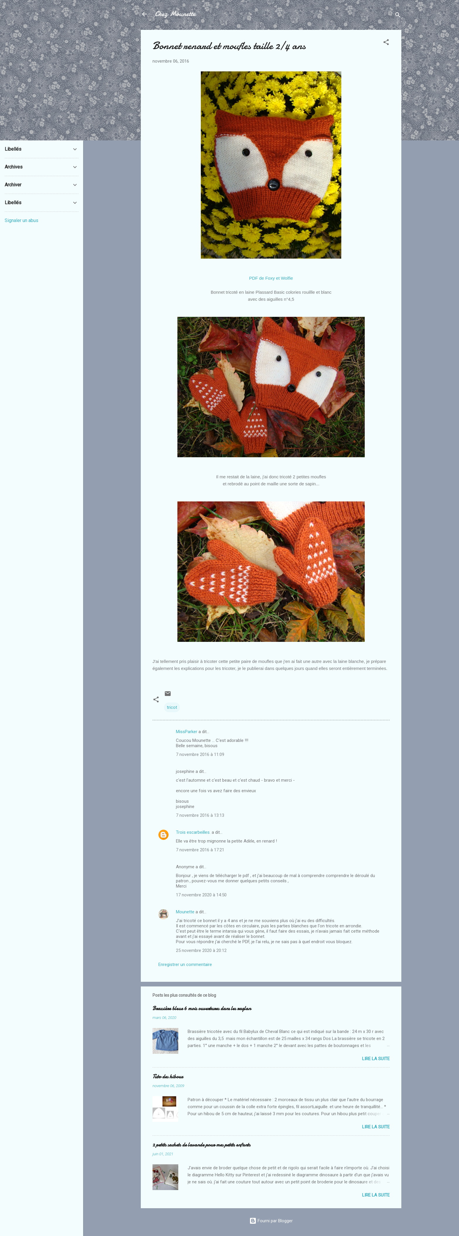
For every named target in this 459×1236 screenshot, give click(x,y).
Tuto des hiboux (168, 1076)
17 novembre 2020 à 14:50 (201, 895)
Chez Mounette (175, 14)
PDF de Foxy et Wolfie (271, 278)
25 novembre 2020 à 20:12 (201, 950)
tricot (172, 707)
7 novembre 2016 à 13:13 (200, 815)
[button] (386, 43)
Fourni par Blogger (271, 1220)
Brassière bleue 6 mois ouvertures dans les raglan (202, 1008)
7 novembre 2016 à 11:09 (200, 754)
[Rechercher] (397, 16)
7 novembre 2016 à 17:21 (200, 849)
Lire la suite (376, 1058)
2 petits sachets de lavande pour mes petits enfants (201, 1145)
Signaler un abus (21, 220)
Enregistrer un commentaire (185, 964)
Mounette (185, 911)
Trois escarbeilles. (193, 832)
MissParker (186, 731)
